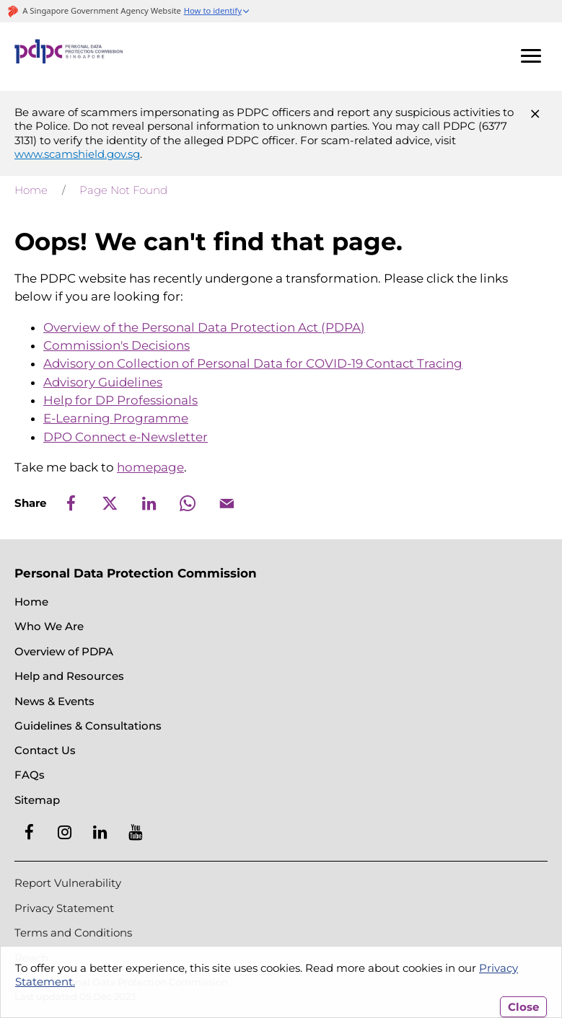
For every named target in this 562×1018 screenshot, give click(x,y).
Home (31, 190)
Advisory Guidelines (102, 382)
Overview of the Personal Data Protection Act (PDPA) (204, 327)
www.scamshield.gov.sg (77, 154)
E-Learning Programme (115, 418)
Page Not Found (123, 190)
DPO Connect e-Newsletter (125, 437)
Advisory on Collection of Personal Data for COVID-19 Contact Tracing (252, 363)
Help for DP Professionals (120, 400)
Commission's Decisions (116, 345)
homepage (150, 467)
